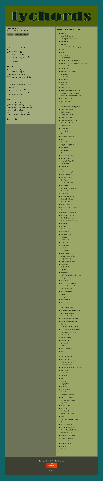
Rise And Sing (65, 343)
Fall (62, 169)
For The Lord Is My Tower (68, 172)
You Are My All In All (67, 441)
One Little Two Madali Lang (69, 321)
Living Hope (64, 280)
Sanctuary (64, 346)
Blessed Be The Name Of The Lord (71, 96)
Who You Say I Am (66, 433)
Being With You (65, 87)
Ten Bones (64, 386)
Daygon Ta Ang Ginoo (67, 144)
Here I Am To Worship (67, 204)
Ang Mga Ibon (65, 68)
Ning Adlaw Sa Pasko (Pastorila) (70, 310)
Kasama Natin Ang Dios (68, 261)
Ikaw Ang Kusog (65, 240)
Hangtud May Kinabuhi (68, 199)
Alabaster (64, 44)
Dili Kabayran (65, 150)
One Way (63, 324)
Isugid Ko (63, 248)
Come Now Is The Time (68, 123)
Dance (63, 139)
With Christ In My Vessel (68, 435)
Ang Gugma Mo (65, 66)
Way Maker (64, 422)
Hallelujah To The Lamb (68, 196)
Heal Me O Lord (65, 202)
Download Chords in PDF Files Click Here (51, 461)
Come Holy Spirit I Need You (69, 120)
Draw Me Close (65, 158)
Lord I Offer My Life (66, 289)
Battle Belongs (65, 85)
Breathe (63, 104)
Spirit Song (64, 375)
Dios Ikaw (64, 153)
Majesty (63, 294)
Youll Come (64, 446)
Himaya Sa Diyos (66, 210)
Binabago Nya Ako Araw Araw (70, 93)
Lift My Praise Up (66, 278)
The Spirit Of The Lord (67, 397)
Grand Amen (64, 193)
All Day (63, 52)
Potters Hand (65, 335)
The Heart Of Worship (67, 395)
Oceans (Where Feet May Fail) (70, 318)
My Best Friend (65, 302)
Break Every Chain (66, 98)
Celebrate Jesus (65, 112)
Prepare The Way (66, 337)
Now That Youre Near (67, 316)
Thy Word (64, 403)
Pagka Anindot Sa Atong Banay (70, 329)
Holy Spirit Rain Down (67, 218)
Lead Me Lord (65, 272)
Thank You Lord (65, 389)
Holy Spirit (64, 223)
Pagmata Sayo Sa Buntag (68, 332)
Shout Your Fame (66, 359)
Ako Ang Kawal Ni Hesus (68, 39)
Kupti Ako (64, 270)
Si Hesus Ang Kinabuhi (67, 362)
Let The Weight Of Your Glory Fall (71, 275)
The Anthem (64, 392)
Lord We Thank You (66, 291)
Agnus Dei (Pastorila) (67, 36)
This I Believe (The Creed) (68, 400)
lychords (51, 470)
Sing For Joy (64, 370)
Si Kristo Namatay (66, 365)
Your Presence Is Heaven (68, 449)
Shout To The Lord (66, 356)
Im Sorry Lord (65, 242)
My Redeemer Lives (67, 308)
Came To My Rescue (67, 109)
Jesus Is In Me (65, 253)
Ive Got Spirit (65, 251)
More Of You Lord (66, 299)
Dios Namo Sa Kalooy (67, 155)
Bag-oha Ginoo (65, 79)
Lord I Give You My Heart (68, 283)
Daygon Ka (64, 142)
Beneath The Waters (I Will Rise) (70, 90)
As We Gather (65, 74)
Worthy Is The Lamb (67, 438)
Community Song (66, 126)
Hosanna (63, 226)
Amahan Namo (65, 58)
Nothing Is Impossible (67, 313)
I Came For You (65, 231)
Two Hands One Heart (67, 411)
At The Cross (64, 77)
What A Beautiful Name (68, 427)
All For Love (64, 55)
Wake (62, 416)
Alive (62, 49)
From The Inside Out (67, 177)
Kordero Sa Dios (66, 267)
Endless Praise (65, 164)
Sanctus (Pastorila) (66, 348)
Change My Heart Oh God (68, 115)
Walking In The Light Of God (69, 419)
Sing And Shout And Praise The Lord (72, 367)
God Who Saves (65, 191)
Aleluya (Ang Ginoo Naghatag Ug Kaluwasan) (74, 47)
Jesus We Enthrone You (68, 256)
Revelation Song (66, 340)
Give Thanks (64, 180)
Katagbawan (64, 264)
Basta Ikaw (64, 82)
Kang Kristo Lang (66, 259)
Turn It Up (64, 408)
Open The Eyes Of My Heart (69, 327)
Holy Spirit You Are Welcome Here (71, 221)
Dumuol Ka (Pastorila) (67, 161)
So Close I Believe (66, 373)
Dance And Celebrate (67, 136)
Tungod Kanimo (65, 405)
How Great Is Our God (67, 229)
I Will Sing (64, 237)
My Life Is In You (65, 305)
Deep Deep (64, 147)
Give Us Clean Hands (67, 183)
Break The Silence (66, 101)
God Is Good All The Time (68, 188)
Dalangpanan (65, 134)
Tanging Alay (65, 384)
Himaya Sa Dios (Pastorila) (69, 207)
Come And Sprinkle (66, 117)
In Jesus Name (65, 245)
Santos (63, 351)
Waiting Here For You (67, 414)
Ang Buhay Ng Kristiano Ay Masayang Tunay (74, 63)
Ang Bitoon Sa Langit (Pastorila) (70, 60)
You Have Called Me (67, 443)
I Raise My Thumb (66, 234)
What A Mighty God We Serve (70, 430)
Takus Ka (63, 381)
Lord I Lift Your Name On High (70, 286)
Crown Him (64, 128)
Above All (64, 33)
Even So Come (65, 166)
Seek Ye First (64, 354)
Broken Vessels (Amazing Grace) (70, 107)
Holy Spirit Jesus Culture (68, 215)
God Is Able (64, 185)
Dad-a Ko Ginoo (65, 131)
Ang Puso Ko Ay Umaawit (68, 71)
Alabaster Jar (64, 41)
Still (62, 378)
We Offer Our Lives (66, 424)
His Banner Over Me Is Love (69, 212)
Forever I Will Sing (66, 174)
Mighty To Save (65, 297)
